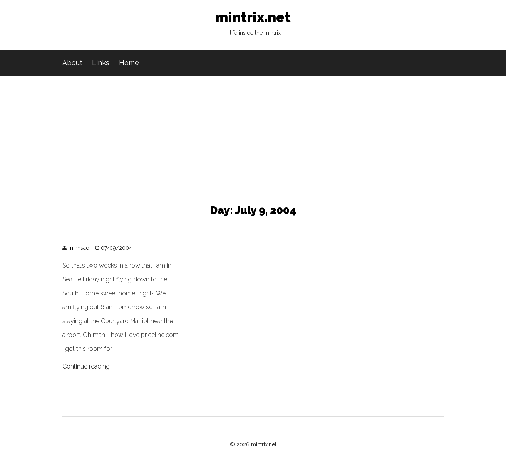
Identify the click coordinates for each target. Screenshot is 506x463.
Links (100, 63)
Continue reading (86, 366)
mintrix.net (253, 25)
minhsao (78, 248)
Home (129, 63)
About (72, 63)
